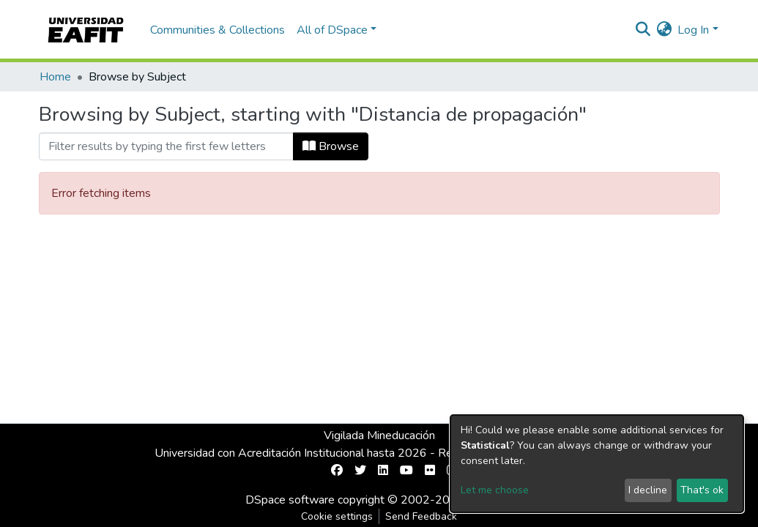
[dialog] (596, 463)
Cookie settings (337, 516)
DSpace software (290, 500)
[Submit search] (642, 30)
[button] (664, 30)
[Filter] (166, 146)
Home (55, 77)
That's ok (702, 490)
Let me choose (495, 490)
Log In (693, 30)
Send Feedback (421, 516)
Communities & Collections (217, 30)
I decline (647, 490)
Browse (330, 146)
